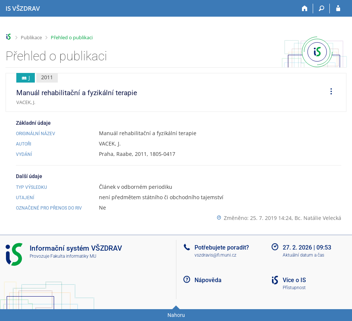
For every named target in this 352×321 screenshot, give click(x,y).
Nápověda (208, 280)
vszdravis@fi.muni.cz (215, 255)
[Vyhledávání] (321, 8)
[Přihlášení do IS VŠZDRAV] (338, 8)
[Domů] (304, 8)
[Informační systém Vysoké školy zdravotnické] (23, 8)
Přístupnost (294, 287)
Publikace (31, 37)
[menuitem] (329, 92)
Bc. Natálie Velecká (318, 217)
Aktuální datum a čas (303, 255)
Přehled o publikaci (72, 37)
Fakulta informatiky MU (73, 256)
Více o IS (294, 280)
